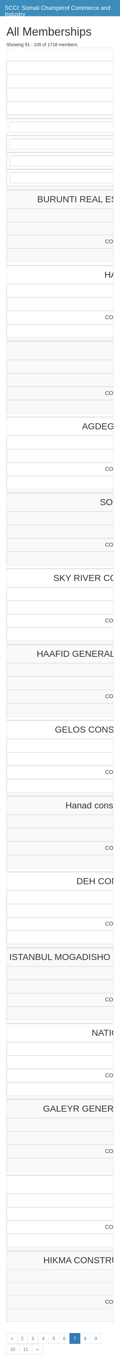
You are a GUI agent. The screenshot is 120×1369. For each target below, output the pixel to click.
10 (12, 1349)
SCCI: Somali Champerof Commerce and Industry (57, 10)
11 (25, 1349)
